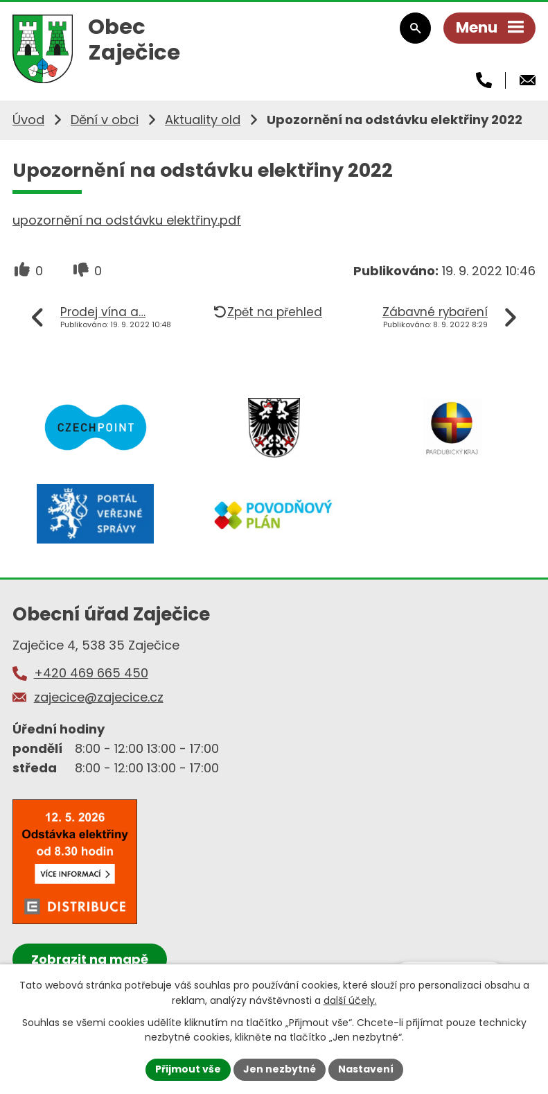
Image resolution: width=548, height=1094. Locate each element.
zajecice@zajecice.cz (98, 697)
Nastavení (366, 1069)
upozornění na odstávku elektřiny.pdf (126, 220)
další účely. (350, 1000)
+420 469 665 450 (91, 672)
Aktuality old (202, 119)
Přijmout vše (188, 1069)
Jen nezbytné (279, 1069)
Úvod (28, 119)
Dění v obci (105, 119)
